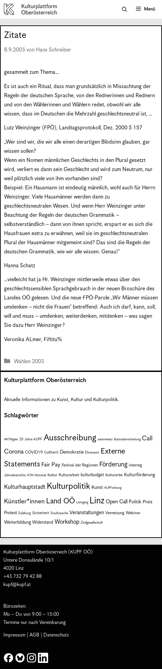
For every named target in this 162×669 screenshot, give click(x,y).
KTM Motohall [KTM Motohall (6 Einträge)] (36, 475)
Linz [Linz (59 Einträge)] (96, 501)
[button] (124, 9)
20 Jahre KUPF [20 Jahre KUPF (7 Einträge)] (30, 439)
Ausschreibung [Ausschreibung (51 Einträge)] (70, 438)
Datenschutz (56, 635)
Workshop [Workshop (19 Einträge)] (67, 522)
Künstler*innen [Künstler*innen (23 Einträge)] (24, 501)
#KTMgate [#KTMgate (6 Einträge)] (11, 439)
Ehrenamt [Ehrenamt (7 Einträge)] (92, 453)
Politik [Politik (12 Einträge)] (135, 502)
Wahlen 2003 (29, 361)
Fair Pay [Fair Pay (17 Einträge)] (50, 465)
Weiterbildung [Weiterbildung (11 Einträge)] (17, 522)
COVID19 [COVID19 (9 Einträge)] (34, 452)
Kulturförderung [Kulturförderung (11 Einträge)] (139, 475)
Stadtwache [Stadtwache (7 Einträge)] (59, 513)
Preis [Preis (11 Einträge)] (148, 502)
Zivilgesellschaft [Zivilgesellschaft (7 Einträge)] (92, 523)
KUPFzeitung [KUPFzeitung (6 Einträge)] (112, 488)
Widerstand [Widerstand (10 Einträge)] (42, 522)
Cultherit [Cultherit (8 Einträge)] (51, 452)
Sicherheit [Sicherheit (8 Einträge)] (40, 513)
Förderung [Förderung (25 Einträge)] (113, 464)
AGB (34, 635)
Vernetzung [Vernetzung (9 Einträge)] (114, 513)
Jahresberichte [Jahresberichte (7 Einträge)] (15, 475)
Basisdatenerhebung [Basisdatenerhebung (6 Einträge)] (127, 439)
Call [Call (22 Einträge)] (147, 438)
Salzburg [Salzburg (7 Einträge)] (24, 513)
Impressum (14, 635)
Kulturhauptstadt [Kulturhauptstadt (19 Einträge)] (24, 487)
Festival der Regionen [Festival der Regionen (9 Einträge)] (80, 465)
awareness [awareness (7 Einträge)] (105, 439)
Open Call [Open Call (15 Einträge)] (116, 502)
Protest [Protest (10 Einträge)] (10, 513)
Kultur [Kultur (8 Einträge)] (52, 475)
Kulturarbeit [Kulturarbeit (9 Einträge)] (69, 475)
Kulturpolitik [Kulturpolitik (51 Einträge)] (68, 486)
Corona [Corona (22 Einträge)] (14, 451)
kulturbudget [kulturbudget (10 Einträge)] (92, 475)
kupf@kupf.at (17, 584)
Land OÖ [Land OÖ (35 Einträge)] (60, 501)
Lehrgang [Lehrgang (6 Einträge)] (82, 502)
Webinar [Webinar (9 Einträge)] (133, 513)
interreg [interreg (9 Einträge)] (135, 465)
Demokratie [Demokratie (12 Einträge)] (72, 452)
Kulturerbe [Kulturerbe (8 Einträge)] (114, 475)
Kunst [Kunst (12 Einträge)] (97, 487)
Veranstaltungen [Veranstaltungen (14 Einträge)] (86, 513)
